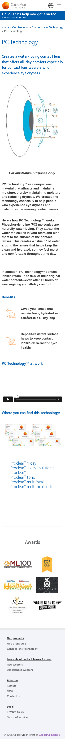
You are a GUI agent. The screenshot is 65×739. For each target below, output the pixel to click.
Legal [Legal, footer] (10, 706)
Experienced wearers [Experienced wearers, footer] (20, 669)
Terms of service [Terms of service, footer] (17, 717)
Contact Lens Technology (47, 27)
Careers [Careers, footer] (11, 685)
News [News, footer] (10, 690)
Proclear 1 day (23, 463)
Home (5, 27)
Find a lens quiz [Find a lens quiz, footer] (16, 643)
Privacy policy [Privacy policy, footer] (15, 711)
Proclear (18, 472)
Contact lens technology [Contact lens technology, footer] (22, 648)
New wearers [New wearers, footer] (15, 664)
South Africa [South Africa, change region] (51, 6)
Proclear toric (22, 477)
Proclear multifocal (27, 481)
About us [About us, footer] (12, 680)
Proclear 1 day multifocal (32, 467)
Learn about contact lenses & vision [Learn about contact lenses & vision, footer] (29, 659)
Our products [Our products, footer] (15, 638)
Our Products (20, 27)
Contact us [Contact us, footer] (13, 696)
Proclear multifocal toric (31, 486)
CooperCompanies (49, 734)
